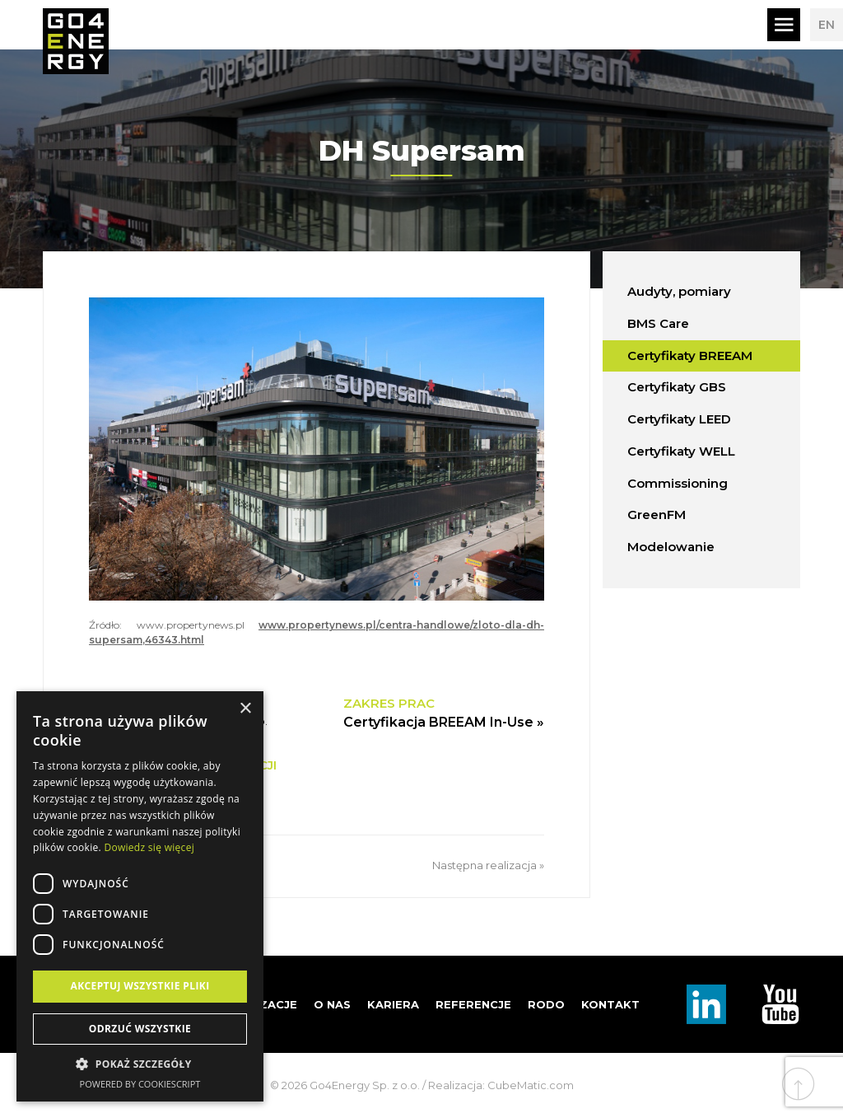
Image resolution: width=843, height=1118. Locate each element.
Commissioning (677, 483)
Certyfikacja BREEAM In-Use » (443, 722)
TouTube (780, 1004)
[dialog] (139, 896)
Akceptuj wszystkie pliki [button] (139, 986)
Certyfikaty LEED (679, 419)
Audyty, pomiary (679, 291)
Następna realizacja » (488, 865)
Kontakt (610, 1004)
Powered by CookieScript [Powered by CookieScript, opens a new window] (140, 1084)
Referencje (473, 1004)
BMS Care (658, 323)
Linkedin (706, 1004)
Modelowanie (671, 546)
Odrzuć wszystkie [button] (140, 1029)
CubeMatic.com (530, 1085)
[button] (140, 1064)
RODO (546, 1004)
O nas (332, 1004)
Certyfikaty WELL (681, 451)
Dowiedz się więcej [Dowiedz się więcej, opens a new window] (149, 847)
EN (826, 24)
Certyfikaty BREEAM (689, 355)
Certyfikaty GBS (676, 387)
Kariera (393, 1004)
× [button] (245, 709)
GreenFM (656, 514)
